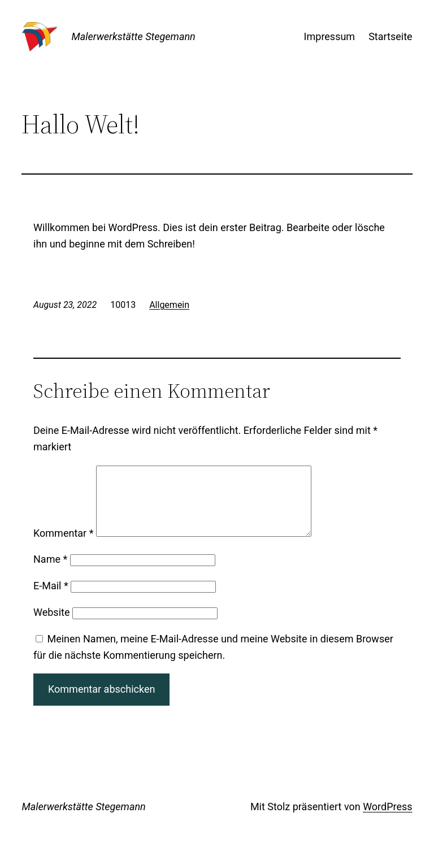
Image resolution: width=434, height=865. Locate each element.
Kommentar (63, 547)
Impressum (329, 36)
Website (51, 626)
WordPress (387, 820)
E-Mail (50, 599)
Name (50, 573)
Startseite (390, 36)
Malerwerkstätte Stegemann (133, 36)
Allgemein (169, 304)
